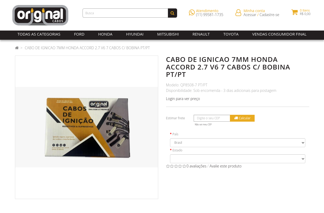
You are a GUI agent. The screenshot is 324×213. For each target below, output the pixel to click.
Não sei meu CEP (203, 124)
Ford (79, 34)
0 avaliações (197, 166)
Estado (177, 150)
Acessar (250, 15)
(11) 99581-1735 (209, 15)
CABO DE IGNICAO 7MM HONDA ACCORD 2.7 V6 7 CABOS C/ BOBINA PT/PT (87, 47)
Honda (105, 34)
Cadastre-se (269, 15)
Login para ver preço (183, 98)
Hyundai (134, 34)
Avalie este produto (225, 166)
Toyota (231, 34)
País (175, 134)
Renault (201, 34)
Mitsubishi (168, 34)
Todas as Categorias (39, 34)
